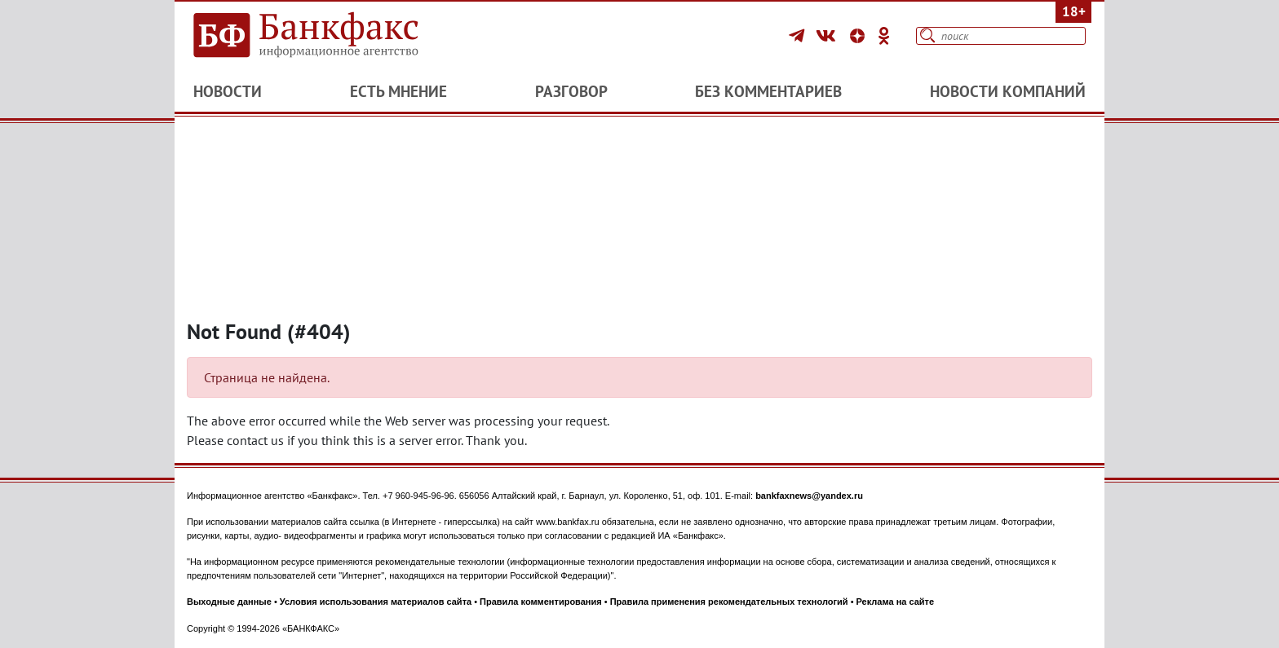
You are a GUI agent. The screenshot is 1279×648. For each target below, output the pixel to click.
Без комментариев (768, 91)
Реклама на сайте (895, 601)
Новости (227, 91)
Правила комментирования (541, 601)
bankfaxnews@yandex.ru (809, 495)
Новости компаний (1008, 91)
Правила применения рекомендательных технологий (729, 601)
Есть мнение (398, 91)
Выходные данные (229, 601)
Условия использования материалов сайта (375, 601)
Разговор (571, 91)
